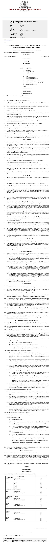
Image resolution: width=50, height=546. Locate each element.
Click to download (8, 40)
